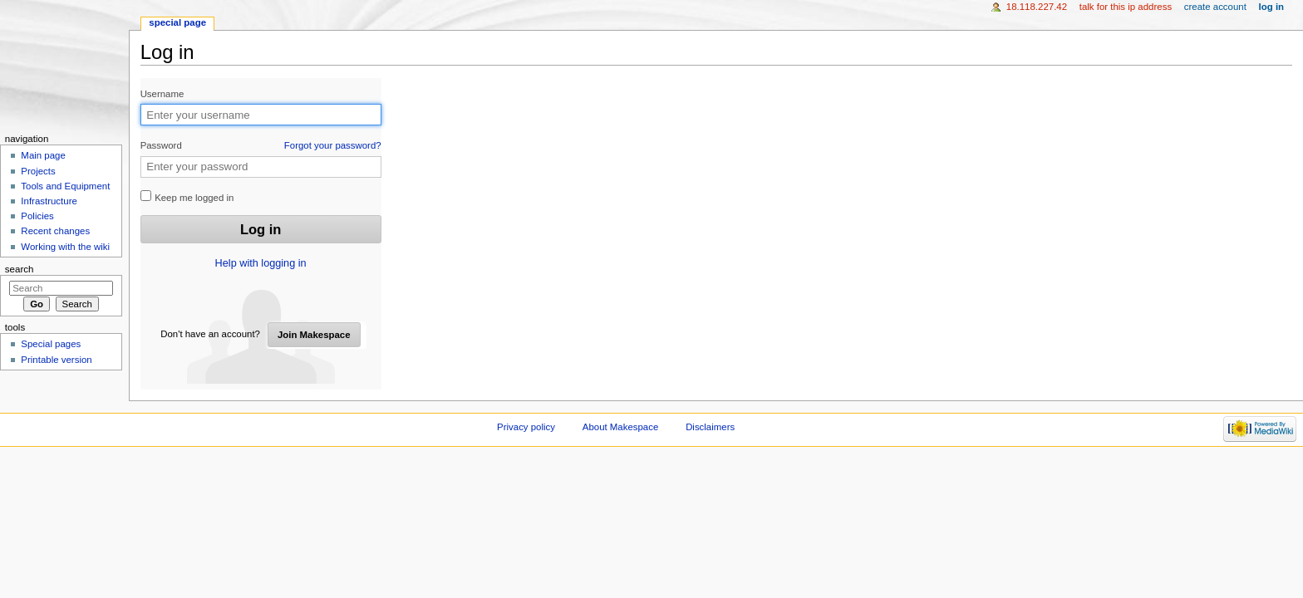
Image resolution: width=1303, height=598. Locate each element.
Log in (1272, 7)
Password (260, 146)
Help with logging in (261, 263)
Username (162, 94)
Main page (43, 155)
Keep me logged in (187, 196)
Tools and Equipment (65, 186)
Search (19, 269)
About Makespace (620, 427)
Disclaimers (710, 427)
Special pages (51, 344)
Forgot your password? (332, 145)
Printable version (56, 360)
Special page (177, 22)
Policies (37, 216)
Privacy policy (526, 427)
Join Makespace (314, 335)
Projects (38, 171)
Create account (1215, 7)
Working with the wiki (65, 247)
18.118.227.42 (1036, 7)
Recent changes (55, 231)
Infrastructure (48, 201)
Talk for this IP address (1125, 7)
